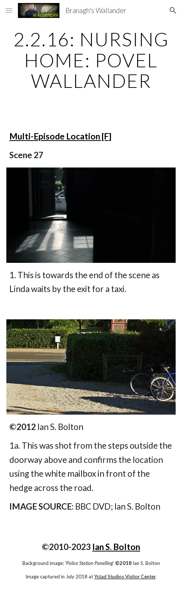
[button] (9, 10)
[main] (91, 60)
